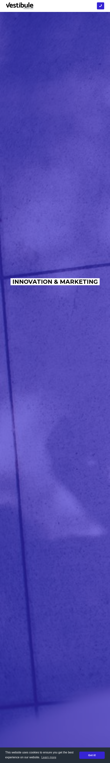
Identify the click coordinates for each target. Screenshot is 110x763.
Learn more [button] (48, 757)
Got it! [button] (92, 755)
